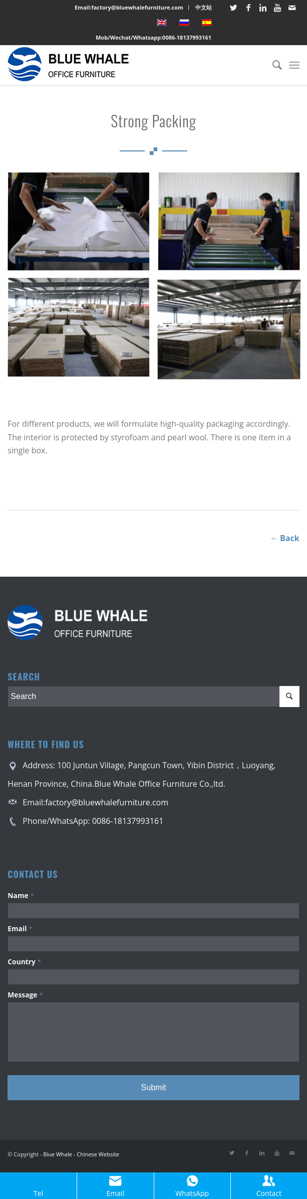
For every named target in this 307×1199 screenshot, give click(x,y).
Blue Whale (57, 1154)
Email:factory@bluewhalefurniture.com (129, 7)
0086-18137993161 (186, 37)
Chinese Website (98, 1154)
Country (24, 961)
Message (25, 994)
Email (20, 928)
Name (21, 895)
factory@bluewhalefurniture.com (106, 802)
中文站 (203, 7)
